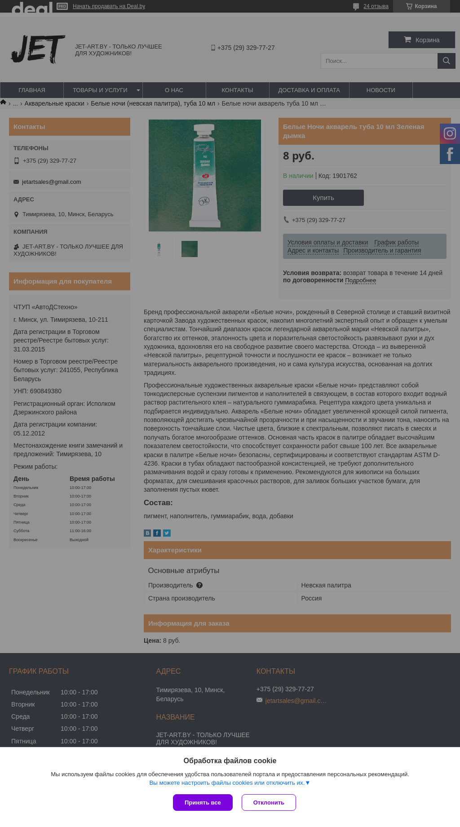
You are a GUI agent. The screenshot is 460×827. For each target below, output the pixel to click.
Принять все (203, 802)
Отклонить (268, 802)
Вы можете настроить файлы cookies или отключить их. (227, 782)
